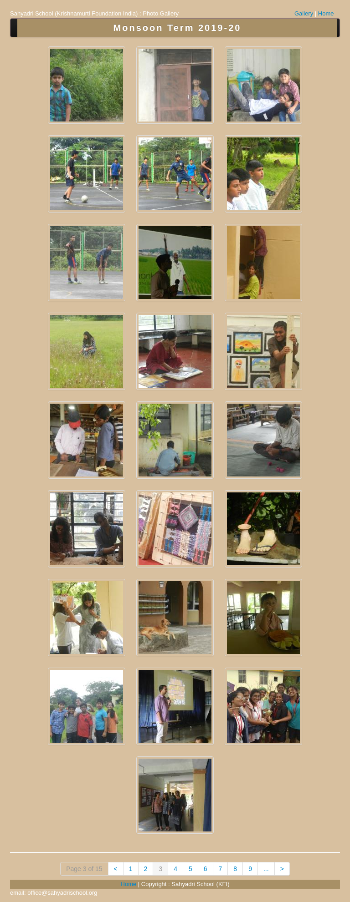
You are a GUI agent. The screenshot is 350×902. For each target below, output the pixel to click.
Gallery (303, 13)
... (266, 868)
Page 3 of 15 (84, 868)
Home (326, 13)
